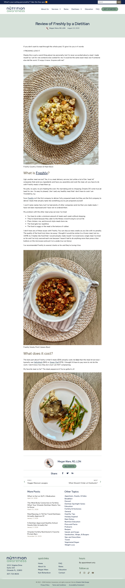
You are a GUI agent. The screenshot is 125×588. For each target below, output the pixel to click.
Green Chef (54, 362)
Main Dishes (69, 519)
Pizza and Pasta (71, 524)
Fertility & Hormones (73, 509)
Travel (67, 540)
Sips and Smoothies (73, 537)
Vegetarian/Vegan (72, 542)
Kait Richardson (44, 573)
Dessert (68, 501)
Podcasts (68, 527)
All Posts (69, 466)
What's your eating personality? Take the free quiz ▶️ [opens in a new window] (25, 2)
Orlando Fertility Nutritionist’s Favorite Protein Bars (43, 533)
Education (89, 9)
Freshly (42, 173)
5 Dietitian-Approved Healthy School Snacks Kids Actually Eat (42, 524)
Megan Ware (43, 569)
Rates (66, 9)
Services (56, 9)
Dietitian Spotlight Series (75, 504)
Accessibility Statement (76, 585)
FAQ (97, 9)
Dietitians (76, 9)
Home (40, 563)
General (68, 511)
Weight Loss (70, 545)
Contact (62, 573)
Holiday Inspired (71, 516)
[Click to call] (21, 574)
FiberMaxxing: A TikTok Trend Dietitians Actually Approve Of (43, 515)
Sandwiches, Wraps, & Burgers (77, 534)
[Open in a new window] (80, 573)
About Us (45, 9)
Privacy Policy (45, 585)
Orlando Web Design (82, 582)
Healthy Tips (70, 514)
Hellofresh (38, 362)
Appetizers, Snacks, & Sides (76, 496)
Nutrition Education (72, 522)
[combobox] (107, 2)
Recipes (68, 529)
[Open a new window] (21, 568)
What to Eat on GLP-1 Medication (41, 496)
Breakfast (68, 499)
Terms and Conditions (59, 585)
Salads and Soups (72, 532)
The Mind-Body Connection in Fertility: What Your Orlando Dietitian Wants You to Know (43, 505)
